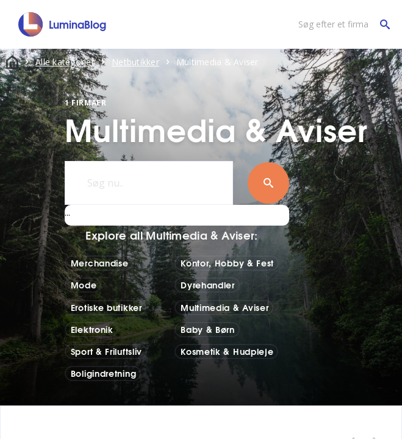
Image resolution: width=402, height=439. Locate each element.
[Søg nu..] (149, 183)
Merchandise (100, 262)
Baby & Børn (208, 329)
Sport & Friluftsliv (106, 351)
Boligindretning (104, 373)
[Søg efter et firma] (341, 24)
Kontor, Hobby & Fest (227, 262)
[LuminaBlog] (62, 24)
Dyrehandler (208, 284)
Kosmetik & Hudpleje (227, 351)
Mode (84, 284)
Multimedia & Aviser (224, 307)
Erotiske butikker (106, 307)
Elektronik (92, 329)
